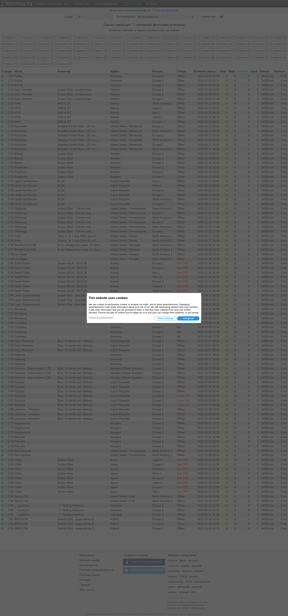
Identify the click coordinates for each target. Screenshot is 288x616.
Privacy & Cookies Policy (101, 317)
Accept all (188, 318)
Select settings (165, 318)
